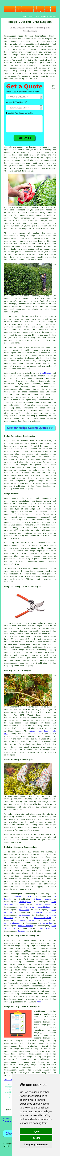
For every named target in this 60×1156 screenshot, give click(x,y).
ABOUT (37, 16)
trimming (27, 307)
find (13, 941)
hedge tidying (38, 1065)
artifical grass (42, 912)
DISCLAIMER (52, 16)
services (20, 416)
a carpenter (46, 923)
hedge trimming (41, 350)
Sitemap (6, 1118)
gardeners (24, 910)
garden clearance (13, 923)
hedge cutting (11, 355)
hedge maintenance (43, 975)
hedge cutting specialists (18, 994)
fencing (21, 931)
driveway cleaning (23, 896)
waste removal (27, 920)
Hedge (7, 373)
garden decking (25, 926)
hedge (21, 168)
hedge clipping (48, 1067)
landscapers (24, 915)
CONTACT (43, 16)
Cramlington (46, 373)
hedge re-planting (28, 1046)
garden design (43, 904)
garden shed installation (35, 907)
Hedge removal (12, 498)
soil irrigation (42, 918)
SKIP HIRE (44, 928)
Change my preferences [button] (36, 1144)
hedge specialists (41, 400)
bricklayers (25, 902)
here (39, 1002)
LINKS (30, 16)
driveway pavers (42, 899)
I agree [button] (35, 1131)
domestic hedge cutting (42, 1041)
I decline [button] (36, 1138)
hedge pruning (47, 1025)
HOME (24, 16)
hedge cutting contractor (17, 163)
